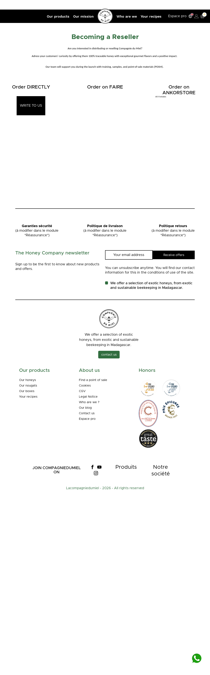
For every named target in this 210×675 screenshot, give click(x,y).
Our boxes (27, 391)
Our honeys (29, 380)
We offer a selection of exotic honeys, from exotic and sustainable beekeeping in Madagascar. (151, 286)
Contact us (88, 413)
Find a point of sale (94, 380)
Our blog (86, 407)
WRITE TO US (31, 105)
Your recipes (29, 396)
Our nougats (29, 385)
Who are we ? (90, 402)
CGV (82, 391)
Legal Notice (89, 396)
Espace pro (176, 16)
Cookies (85, 385)
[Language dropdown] (189, 16)
